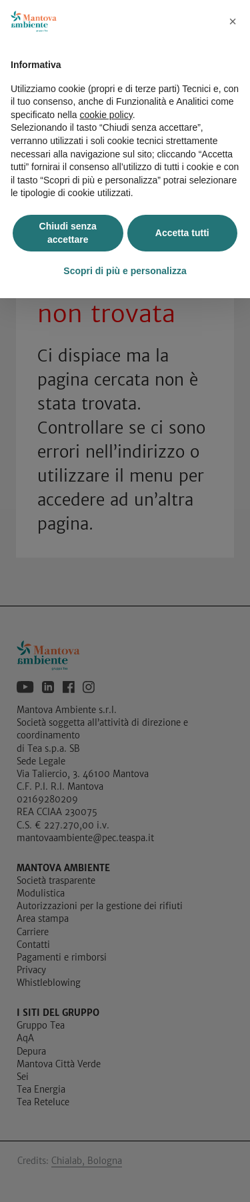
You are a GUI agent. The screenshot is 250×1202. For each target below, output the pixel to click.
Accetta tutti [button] (182, 232)
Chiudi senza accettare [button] (68, 233)
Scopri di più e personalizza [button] (124, 270)
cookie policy (106, 114)
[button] (232, 21)
